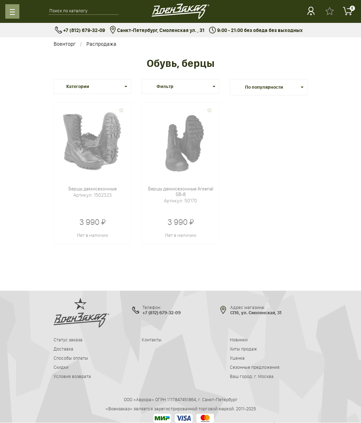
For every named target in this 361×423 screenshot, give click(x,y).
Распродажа (101, 43)
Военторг (64, 43)
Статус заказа (68, 339)
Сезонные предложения (255, 367)
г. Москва (264, 376)
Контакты (151, 339)
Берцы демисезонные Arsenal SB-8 (180, 191)
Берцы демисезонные (92, 188)
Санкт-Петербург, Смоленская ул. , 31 (157, 30)
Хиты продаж (243, 349)
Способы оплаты (71, 358)
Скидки (61, 367)
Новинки (238, 339)
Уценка (237, 358)
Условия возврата (72, 376)
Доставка (63, 349)
